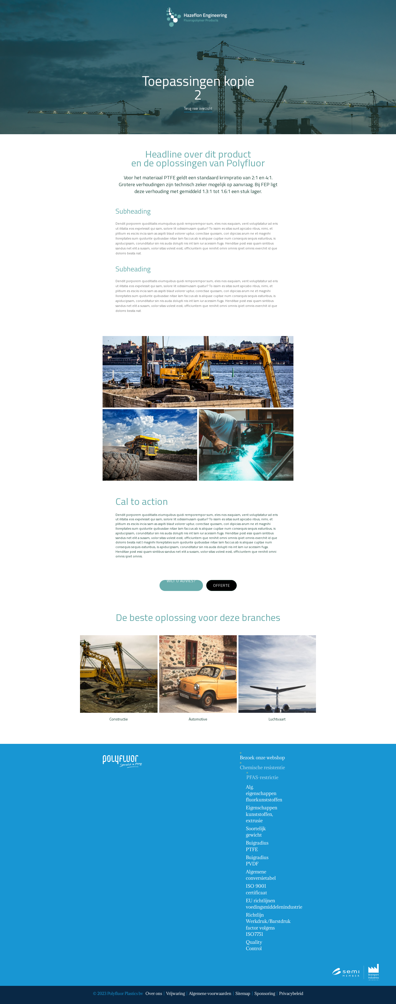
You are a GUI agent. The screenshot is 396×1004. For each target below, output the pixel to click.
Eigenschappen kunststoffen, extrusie (261, 814)
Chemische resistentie (262, 767)
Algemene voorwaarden (210, 993)
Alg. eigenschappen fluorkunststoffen (264, 793)
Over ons (153, 993)
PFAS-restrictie (262, 777)
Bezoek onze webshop (262, 758)
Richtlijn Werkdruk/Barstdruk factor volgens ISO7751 (268, 924)
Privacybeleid (291, 993)
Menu (175, 34)
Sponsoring (264, 993)
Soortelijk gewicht (256, 832)
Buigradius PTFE (257, 846)
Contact (199, 34)
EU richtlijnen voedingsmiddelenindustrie (274, 904)
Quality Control (254, 945)
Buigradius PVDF (257, 860)
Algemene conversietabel (261, 875)
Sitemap (242, 993)
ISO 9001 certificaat (256, 889)
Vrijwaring (175, 993)
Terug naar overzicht (198, 108)
